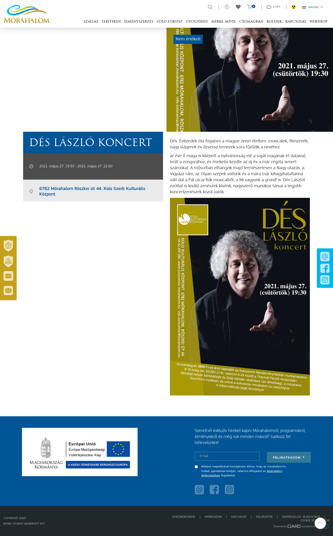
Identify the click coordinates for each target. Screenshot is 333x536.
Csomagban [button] (251, 22)
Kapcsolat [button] (295, 22)
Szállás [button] (90, 22)
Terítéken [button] (111, 22)
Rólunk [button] (274, 22)
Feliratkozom (289, 457)
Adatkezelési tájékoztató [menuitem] (301, 516)
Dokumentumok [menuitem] (183, 516)
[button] (320, 523)
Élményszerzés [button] (138, 22)
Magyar (312, 7)
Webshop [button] (318, 22)
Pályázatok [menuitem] (264, 516)
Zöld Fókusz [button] (169, 22)
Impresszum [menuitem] (213, 516)
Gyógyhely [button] (197, 22)
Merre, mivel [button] (223, 22)
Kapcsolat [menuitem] (239, 516)
